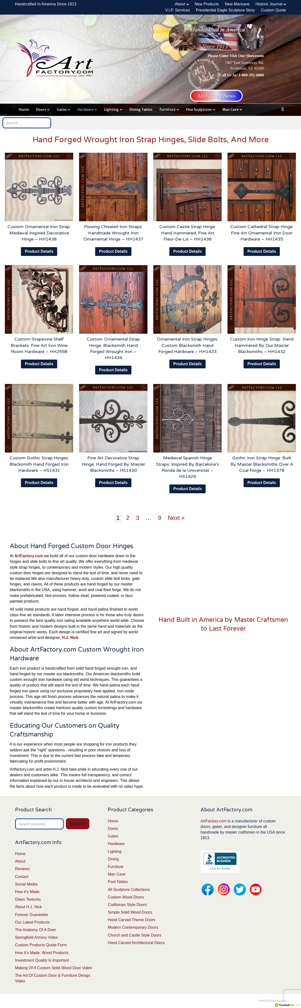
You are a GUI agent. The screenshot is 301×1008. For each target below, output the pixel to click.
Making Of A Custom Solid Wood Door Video (53, 968)
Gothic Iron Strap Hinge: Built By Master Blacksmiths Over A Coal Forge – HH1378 (261, 464)
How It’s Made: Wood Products (41, 953)
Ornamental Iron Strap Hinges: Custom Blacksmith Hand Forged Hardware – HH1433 (187, 345)
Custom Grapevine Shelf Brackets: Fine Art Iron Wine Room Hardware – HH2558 (39, 345)
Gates (62, 109)
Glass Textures (28, 899)
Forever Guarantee (31, 915)
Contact (21, 877)
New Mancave (237, 4)
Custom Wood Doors (126, 897)
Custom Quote (273, 10)
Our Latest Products (32, 922)
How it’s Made (27, 892)
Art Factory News (216, 96)
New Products (207, 4)
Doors (41, 109)
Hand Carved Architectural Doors (136, 943)
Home (24, 109)
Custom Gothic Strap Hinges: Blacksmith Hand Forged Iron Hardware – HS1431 (39, 464)
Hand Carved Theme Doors (131, 920)
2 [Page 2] (127, 517)
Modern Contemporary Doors (133, 927)
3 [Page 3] (137, 517)
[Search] (282, 109)
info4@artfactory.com (272, 1000)
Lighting (111, 109)
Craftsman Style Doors (127, 905)
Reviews (22, 869)
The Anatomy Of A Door (35, 930)
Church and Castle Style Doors (134, 935)
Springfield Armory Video (36, 937)
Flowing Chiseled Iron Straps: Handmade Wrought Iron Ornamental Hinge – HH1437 (113, 233)
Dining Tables (140, 109)
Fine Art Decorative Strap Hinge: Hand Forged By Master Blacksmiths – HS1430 (113, 464)
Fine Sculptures (199, 109)
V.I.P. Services (177, 10)
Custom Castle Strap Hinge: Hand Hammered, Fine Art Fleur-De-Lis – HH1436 (187, 233)
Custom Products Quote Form (41, 945)
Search (77, 823)
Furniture (167, 109)
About (180, 4)
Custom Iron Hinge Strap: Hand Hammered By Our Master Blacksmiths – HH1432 (261, 345)
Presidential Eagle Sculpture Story (225, 10)
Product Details (39, 251)
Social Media (26, 884)
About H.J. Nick (28, 907)
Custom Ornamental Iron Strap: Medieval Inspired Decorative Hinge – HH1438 (39, 233)
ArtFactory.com (214, 821)
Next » (176, 517)
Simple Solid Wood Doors (130, 912)
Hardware (85, 109)
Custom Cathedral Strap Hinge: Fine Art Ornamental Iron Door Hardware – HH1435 (261, 233)
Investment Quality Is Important (42, 960)
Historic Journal (268, 4)
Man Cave (230, 109)
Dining (113, 859)
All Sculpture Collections (129, 889)
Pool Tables (118, 882)
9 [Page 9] (159, 517)
